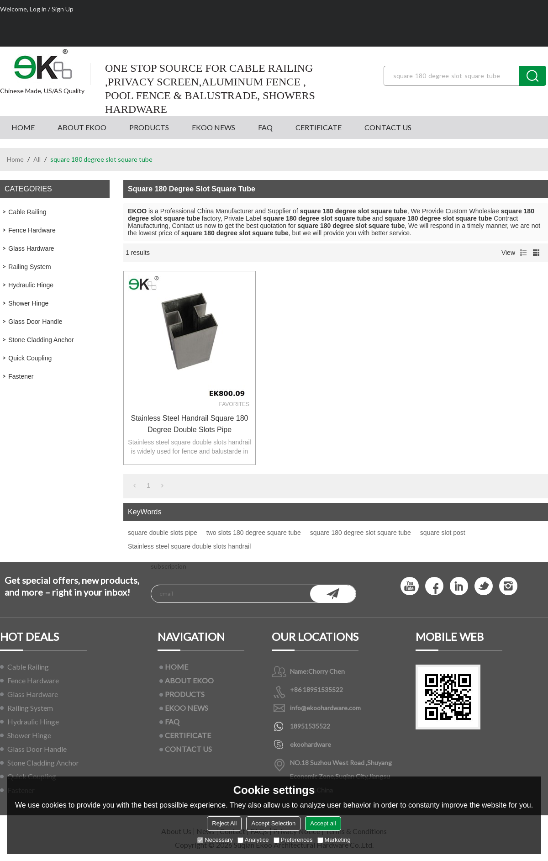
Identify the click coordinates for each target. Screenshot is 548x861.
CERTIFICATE (318, 127)
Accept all (323, 823)
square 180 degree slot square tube (360, 532)
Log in (38, 9)
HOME (23, 127)
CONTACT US (387, 127)
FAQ (265, 127)
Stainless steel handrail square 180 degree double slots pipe (189, 423)
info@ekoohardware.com (325, 708)
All (37, 159)
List (523, 252)
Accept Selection (273, 823)
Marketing (334, 839)
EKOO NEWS (213, 127)
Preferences (293, 839)
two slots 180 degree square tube (253, 532)
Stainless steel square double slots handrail (189, 546)
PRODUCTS (149, 127)
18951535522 (310, 726)
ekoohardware (310, 744)
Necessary (214, 839)
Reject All (224, 823)
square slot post (442, 532)
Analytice (253, 839)
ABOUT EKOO (82, 127)
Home (15, 159)
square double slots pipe (162, 532)
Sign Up (63, 9)
